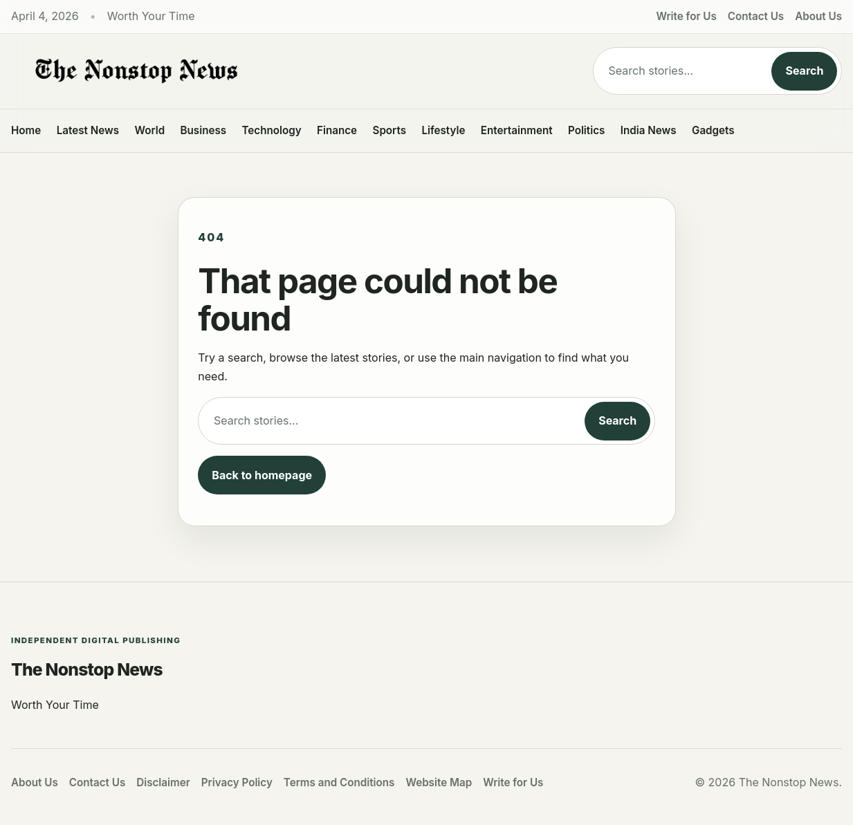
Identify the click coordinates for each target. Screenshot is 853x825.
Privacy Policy (237, 782)
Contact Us (756, 16)
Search (804, 70)
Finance (337, 130)
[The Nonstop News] (288, 71)
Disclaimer (163, 782)
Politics (586, 130)
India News (649, 130)
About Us (818, 16)
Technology (272, 130)
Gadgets (713, 130)
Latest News (88, 130)
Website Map (438, 782)
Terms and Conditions (339, 782)
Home (26, 130)
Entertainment (517, 130)
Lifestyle (443, 130)
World (149, 130)
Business (204, 130)
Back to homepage (262, 475)
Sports (390, 130)
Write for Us (687, 16)
